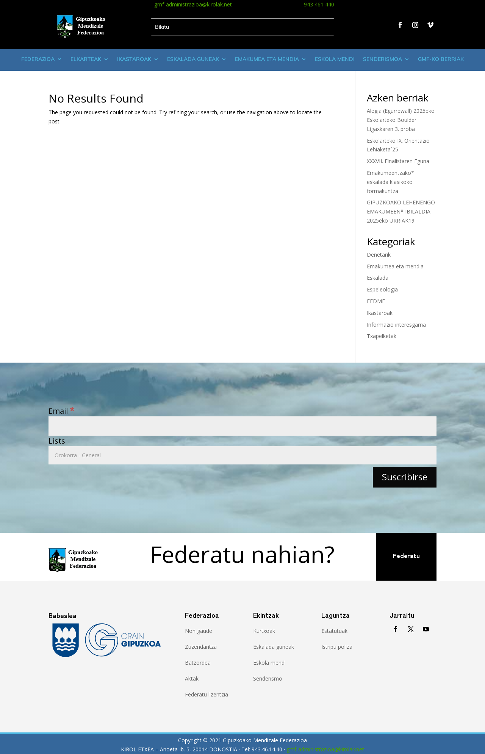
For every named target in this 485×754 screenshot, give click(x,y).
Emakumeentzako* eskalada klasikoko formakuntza (390, 182)
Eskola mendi (335, 59)
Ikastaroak (134, 59)
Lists (56, 441)
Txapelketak (381, 336)
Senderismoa (382, 59)
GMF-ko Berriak (441, 59)
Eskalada (377, 277)
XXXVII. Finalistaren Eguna (398, 161)
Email (61, 411)
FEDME (376, 301)
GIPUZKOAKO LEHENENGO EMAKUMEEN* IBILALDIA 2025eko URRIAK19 (401, 211)
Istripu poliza (336, 646)
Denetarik (379, 254)
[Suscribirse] (404, 477)
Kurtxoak (264, 630)
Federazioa (38, 59)
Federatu (406, 555)
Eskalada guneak (193, 59)
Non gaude (198, 630)
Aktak (192, 678)
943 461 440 (319, 4)
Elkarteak (85, 59)
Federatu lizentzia (206, 694)
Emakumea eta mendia (267, 59)
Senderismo (267, 678)
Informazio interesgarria (396, 324)
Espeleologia (382, 289)
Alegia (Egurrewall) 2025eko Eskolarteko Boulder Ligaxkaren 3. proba (401, 119)
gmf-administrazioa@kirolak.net (193, 4)
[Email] (242, 426)
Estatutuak (334, 630)
